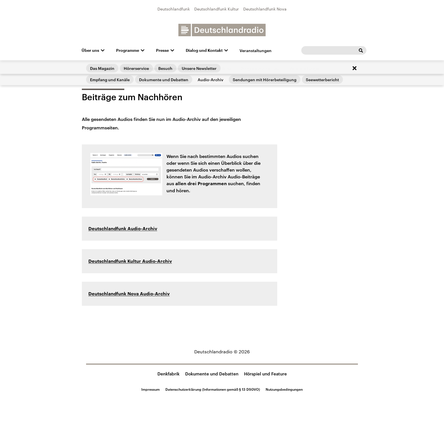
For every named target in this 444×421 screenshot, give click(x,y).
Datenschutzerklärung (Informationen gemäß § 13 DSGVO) (212, 389)
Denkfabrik (168, 373)
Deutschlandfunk (173, 9)
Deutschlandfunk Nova (265, 9)
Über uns (90, 50)
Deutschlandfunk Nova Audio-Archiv (129, 294)
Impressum (150, 389)
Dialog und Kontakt (204, 50)
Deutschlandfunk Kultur (216, 9)
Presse (162, 50)
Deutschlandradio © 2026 (222, 351)
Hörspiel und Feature (265, 373)
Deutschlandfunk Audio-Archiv (122, 228)
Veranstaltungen (256, 50)
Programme (127, 50)
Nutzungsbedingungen (284, 389)
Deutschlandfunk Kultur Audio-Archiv (130, 261)
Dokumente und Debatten (211, 373)
